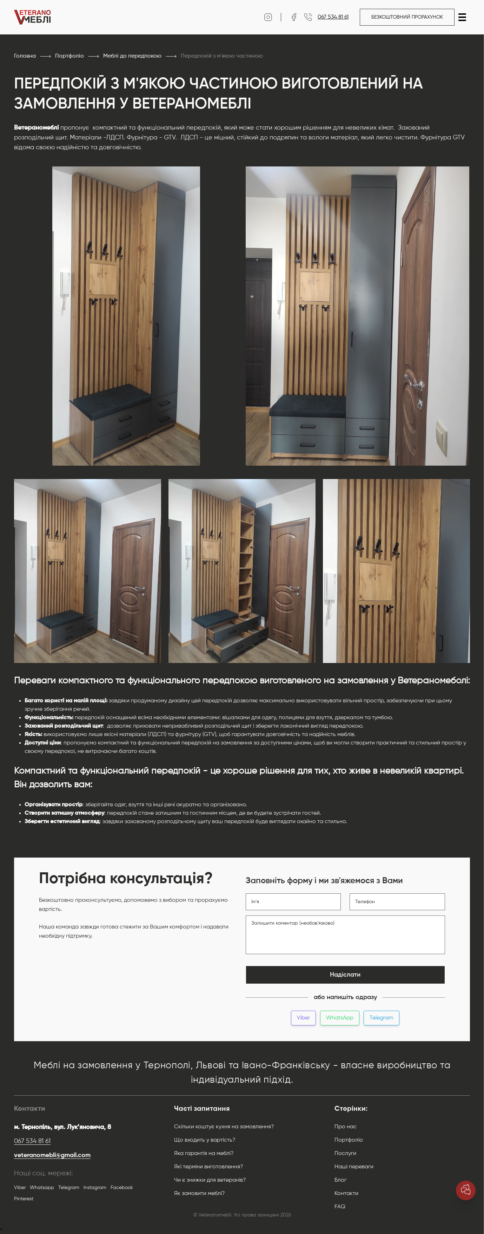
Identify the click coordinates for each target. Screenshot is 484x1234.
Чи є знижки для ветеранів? (210, 1180)
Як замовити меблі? (199, 1193)
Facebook (122, 1187)
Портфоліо (69, 56)
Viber (303, 1018)
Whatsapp (42, 1187)
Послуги (345, 1153)
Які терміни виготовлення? (208, 1167)
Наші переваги (353, 1167)
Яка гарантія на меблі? (204, 1153)
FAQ (339, 1207)
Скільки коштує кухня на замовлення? (224, 1127)
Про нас (345, 1127)
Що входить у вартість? (205, 1140)
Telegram (381, 1018)
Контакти (346, 1193)
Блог (340, 1180)
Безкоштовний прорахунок (407, 17)
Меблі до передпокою (132, 56)
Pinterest (23, 1198)
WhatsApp (339, 1018)
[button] (462, 17)
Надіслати (345, 975)
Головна (25, 56)
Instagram (95, 1187)
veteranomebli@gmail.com (52, 1155)
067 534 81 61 (32, 1141)
